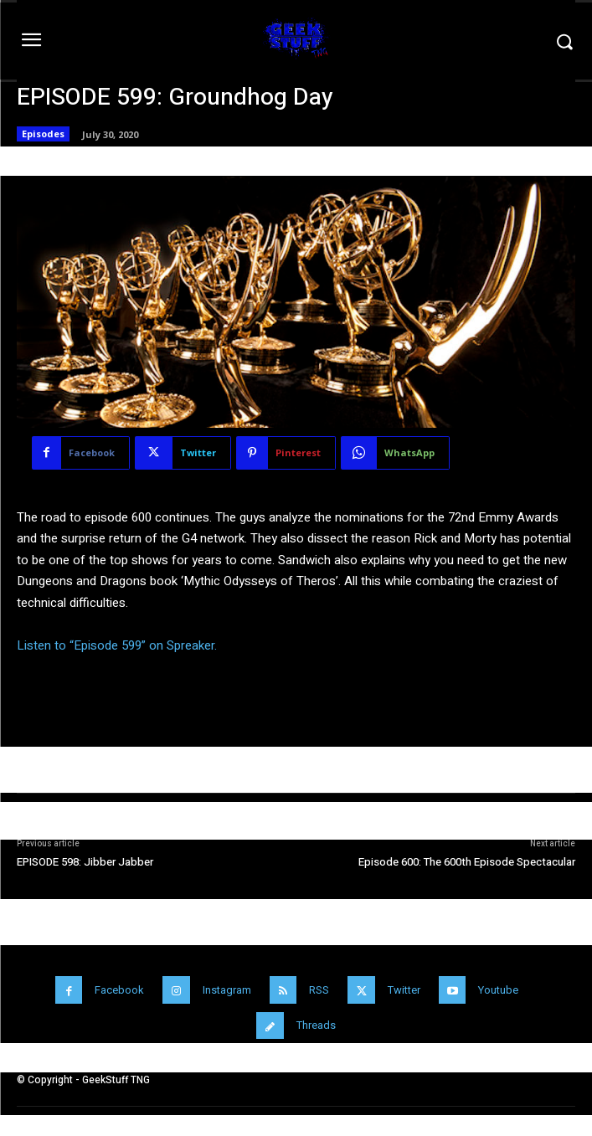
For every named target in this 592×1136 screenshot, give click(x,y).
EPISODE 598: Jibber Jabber (85, 862)
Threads (316, 1025)
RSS (319, 990)
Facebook (119, 990)
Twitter (404, 990)
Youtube (498, 990)
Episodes (43, 133)
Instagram (227, 990)
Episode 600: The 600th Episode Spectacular (466, 862)
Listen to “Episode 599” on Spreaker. (117, 645)
